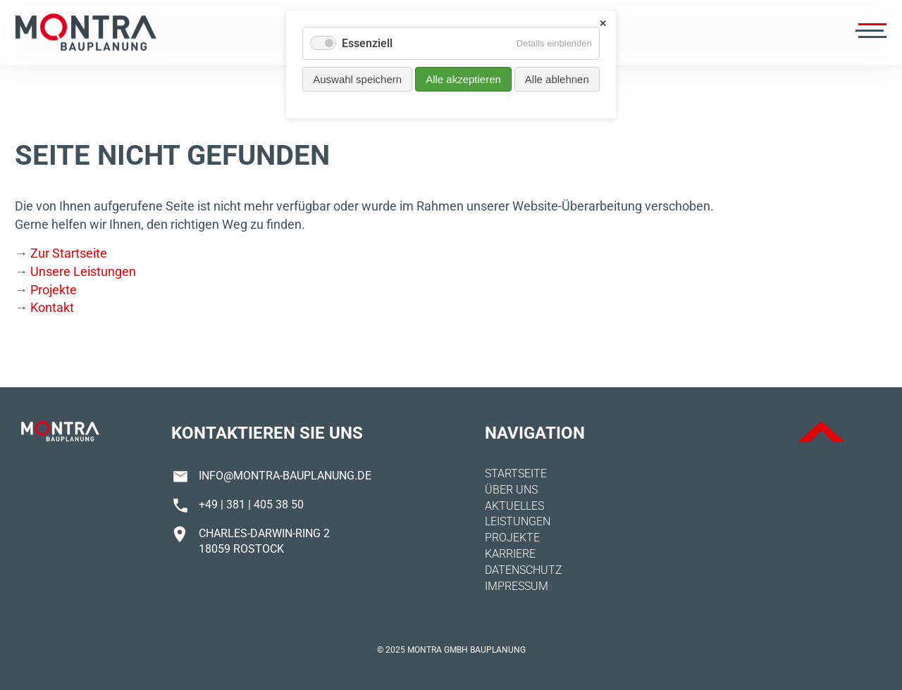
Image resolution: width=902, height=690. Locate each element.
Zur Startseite (68, 253)
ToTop (821, 431)
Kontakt (52, 307)
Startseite (516, 473)
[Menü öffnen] (869, 32)
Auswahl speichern (357, 79)
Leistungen (517, 521)
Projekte (53, 289)
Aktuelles (514, 506)
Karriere (510, 553)
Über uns (511, 489)
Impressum (516, 586)
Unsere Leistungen (83, 271)
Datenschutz (523, 570)
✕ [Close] (603, 23)
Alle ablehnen (557, 79)
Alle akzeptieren (463, 79)
